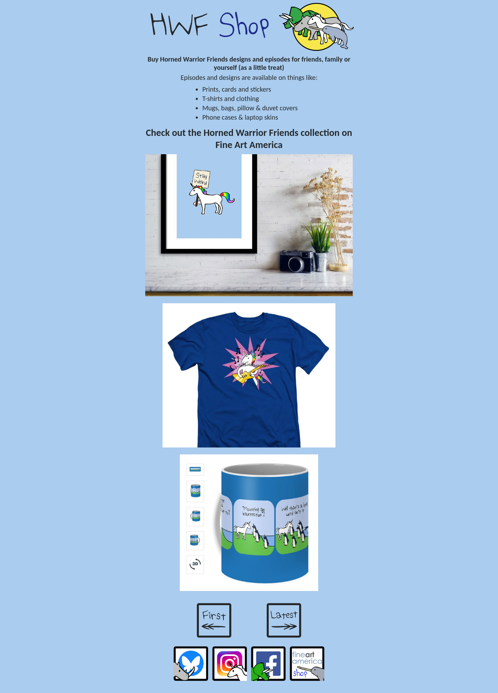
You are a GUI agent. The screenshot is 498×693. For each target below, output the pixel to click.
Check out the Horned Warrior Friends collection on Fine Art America (249, 139)
